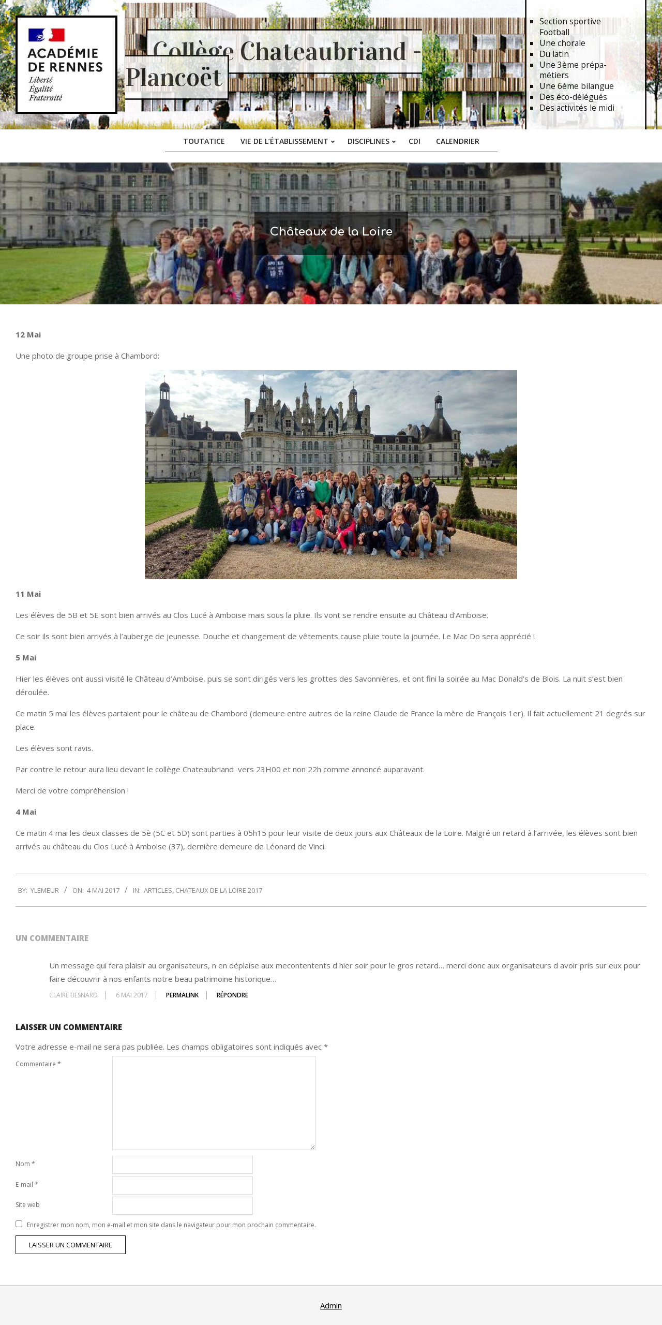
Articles (158, 890)
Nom (25, 1163)
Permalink (182, 995)
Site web (28, 1204)
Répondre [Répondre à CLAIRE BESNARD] (232, 995)
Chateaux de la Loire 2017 (218, 890)
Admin (331, 1305)
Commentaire (38, 1063)
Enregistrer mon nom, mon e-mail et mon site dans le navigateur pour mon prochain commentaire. (171, 1224)
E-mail (27, 1184)
